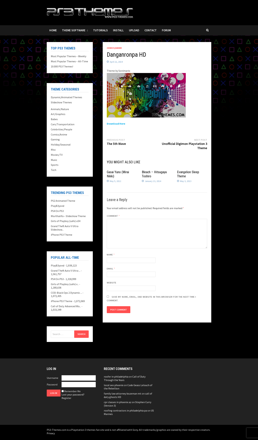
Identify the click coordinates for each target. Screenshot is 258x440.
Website (111, 282)
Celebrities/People (61, 129)
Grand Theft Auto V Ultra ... (65, 270)
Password (52, 384)
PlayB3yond (57, 205)
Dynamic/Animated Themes (66, 97)
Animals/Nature (60, 109)
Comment (113, 215)
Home (53, 30)
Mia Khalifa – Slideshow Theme (68, 216)
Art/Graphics (58, 114)
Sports (54, 164)
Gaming (55, 139)
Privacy (51, 433)
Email (111, 268)
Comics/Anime (114, 47)
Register (66, 398)
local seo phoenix (113, 385)
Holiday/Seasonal (61, 144)
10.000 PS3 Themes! (62, 66)
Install (118, 30)
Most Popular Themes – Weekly (68, 56)
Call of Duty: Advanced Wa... (66, 306)
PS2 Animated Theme (63, 200)
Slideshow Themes (61, 102)
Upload (134, 30)
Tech (53, 170)
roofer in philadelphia (116, 376)
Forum (166, 30)
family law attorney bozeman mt (122, 393)
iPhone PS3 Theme (61, 234)
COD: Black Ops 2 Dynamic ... (66, 292)
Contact (150, 30)
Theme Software (73, 30)
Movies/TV (57, 154)
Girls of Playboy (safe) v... (65, 284)
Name (111, 254)
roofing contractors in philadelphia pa (125, 410)
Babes (54, 119)
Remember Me (72, 391)
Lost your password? (73, 394)
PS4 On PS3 (57, 211)
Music (54, 159)
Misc (53, 149)
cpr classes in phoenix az (117, 402)
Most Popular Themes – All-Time (69, 61)
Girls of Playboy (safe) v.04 (65, 221)
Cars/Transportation (62, 124)
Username (52, 378)
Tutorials (100, 30)
